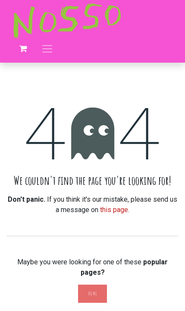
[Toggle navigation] (47, 48)
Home (92, 293)
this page (114, 210)
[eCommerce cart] (23, 49)
